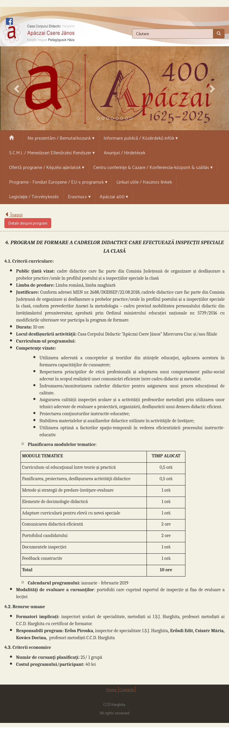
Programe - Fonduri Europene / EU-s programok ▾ (58, 181)
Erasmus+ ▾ (79, 196)
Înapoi (13, 214)
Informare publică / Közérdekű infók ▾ (141, 138)
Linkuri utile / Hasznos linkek (144, 181)
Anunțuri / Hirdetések (124, 152)
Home (111, 689)
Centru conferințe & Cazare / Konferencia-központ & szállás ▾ (153, 167)
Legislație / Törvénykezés (34, 196)
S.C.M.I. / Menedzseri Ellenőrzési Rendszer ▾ (52, 152)
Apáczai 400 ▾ (114, 196)
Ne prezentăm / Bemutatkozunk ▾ (60, 138)
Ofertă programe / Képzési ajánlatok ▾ (46, 167)
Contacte (126, 689)
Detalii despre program (27, 223)
